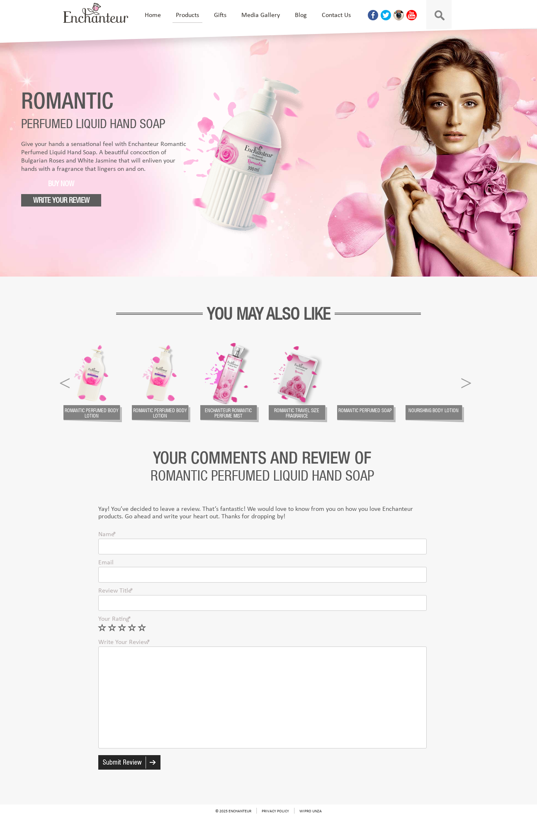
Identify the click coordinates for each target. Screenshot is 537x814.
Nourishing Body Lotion (433, 410)
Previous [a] (65, 381)
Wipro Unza (310, 811)
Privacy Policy (275, 811)
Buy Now (61, 183)
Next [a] (466, 381)
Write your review (61, 200)
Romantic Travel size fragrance (296, 413)
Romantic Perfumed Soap (365, 410)
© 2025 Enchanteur (233, 811)
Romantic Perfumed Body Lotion (92, 413)
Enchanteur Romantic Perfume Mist (228, 413)
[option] (97, 383)
